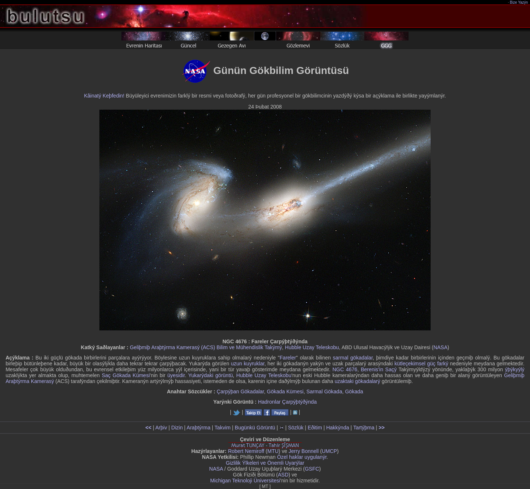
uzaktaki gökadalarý (357, 381)
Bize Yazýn (519, 2)
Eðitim (315, 427)
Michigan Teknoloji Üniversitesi (245, 480)
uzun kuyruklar (247, 363)
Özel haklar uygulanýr (302, 457)
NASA (441, 347)
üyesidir (176, 375)
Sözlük (295, 427)
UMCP (329, 451)
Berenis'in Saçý (379, 369)
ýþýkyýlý (514, 369)
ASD (283, 475)
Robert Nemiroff (246, 451)
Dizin (177, 427)
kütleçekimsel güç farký (421, 363)
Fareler (288, 358)
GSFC (312, 469)
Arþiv (161, 427)
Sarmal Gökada (324, 391)
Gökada (354, 391)
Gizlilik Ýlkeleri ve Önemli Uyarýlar (265, 463)
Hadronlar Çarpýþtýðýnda (287, 402)
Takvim (223, 427)
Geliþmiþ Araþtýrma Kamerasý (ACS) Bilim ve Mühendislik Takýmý (206, 347)
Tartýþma (364, 427)
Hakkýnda (337, 427)
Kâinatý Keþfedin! (104, 96)
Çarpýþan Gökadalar (240, 391)
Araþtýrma (199, 427)
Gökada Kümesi (285, 391)
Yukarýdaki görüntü (210, 375)
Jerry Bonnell (304, 451)
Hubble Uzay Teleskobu (312, 347)
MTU (273, 451)
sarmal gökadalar (352, 358)
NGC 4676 (344, 369)
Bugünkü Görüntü (255, 427)
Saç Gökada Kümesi (126, 375)
